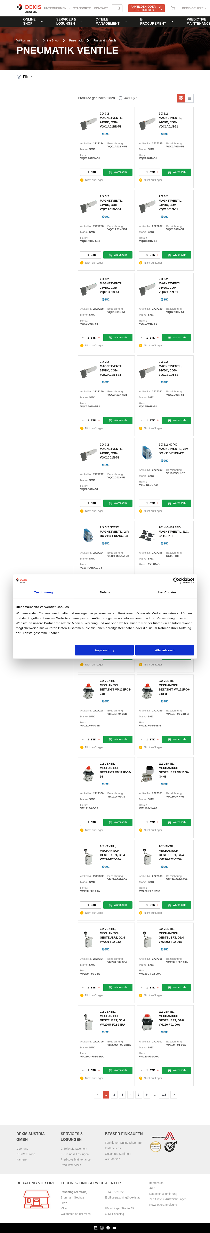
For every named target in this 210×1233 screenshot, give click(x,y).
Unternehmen (57, 8)
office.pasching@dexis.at (124, 1197)
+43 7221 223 (116, 1192)
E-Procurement (156, 21)
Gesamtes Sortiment (118, 1153)
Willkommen (24, 40)
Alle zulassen (165, 650)
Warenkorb (118, 172)
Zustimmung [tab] (43, 592)
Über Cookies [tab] (166, 592)
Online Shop (33, 21)
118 (164, 1094)
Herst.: (84, 155)
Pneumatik (76, 40)
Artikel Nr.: (86, 143)
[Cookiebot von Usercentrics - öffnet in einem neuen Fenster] (176, 580)
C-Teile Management (111, 21)
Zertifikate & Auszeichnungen (167, 1199)
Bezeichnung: (115, 143)
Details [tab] (105, 592)
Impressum (156, 1183)
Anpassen (104, 650)
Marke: (84, 149)
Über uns (22, 1148)
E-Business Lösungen (75, 1154)
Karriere (21, 1159)
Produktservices (71, 1165)
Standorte (82, 8)
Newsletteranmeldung (163, 1204)
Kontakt (101, 8)
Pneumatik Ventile (104, 40)
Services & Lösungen (69, 21)
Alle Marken (112, 1159)
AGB (152, 1188)
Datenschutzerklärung (163, 1193)
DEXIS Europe (25, 1154)
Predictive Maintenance (76, 1159)
